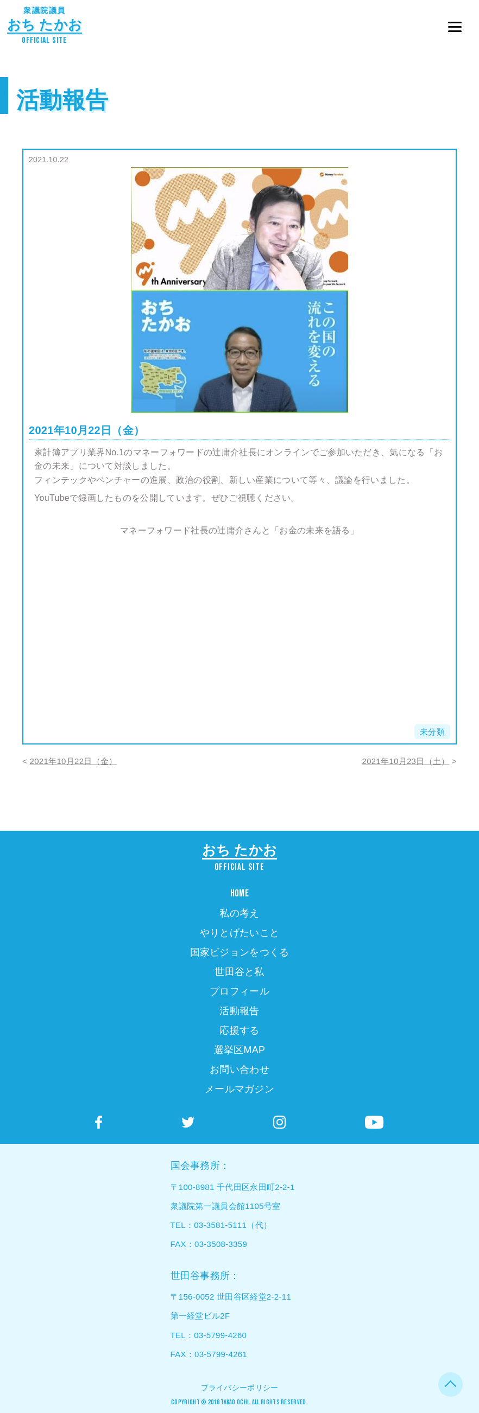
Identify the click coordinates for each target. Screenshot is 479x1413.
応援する (239, 1030)
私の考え (239, 913)
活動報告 (62, 100)
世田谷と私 (239, 971)
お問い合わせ (239, 1069)
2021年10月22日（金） (73, 761)
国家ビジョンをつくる (239, 952)
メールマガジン (239, 1089)
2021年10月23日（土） (406, 761)
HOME (239, 893)
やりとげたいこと (239, 932)
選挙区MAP (240, 1050)
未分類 (432, 731)
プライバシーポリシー (240, 1387)
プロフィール (239, 991)
